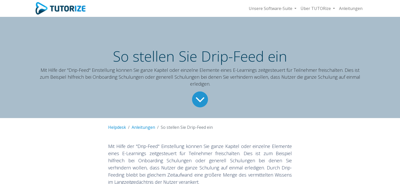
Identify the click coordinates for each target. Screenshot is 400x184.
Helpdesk (117, 127)
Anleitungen (143, 127)
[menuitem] (351, 8)
